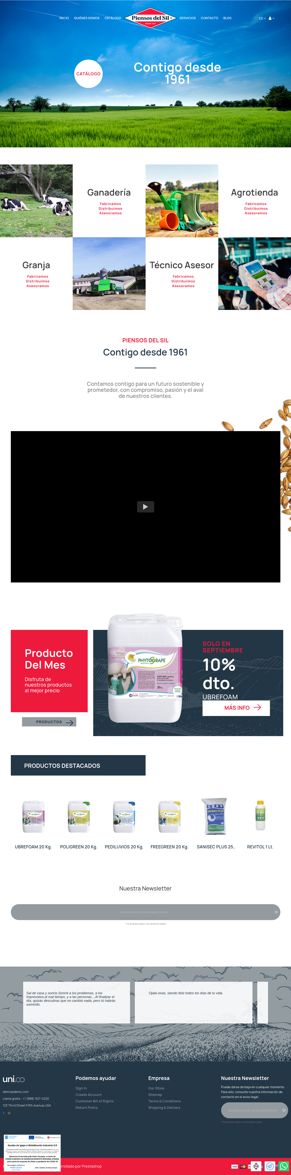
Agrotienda (254, 192)
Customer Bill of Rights (95, 1101)
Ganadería (109, 192)
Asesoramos (110, 218)
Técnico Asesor (182, 265)
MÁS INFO (237, 707)
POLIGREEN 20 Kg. (79, 847)
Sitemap (155, 1094)
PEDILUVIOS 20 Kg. (124, 847)
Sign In (81, 1088)
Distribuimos (110, 211)
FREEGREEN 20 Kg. (169, 847)
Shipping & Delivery (164, 1107)
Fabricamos (110, 204)
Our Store (156, 1088)
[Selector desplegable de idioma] (262, 18)
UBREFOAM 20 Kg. (33, 847)
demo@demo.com (16, 1092)
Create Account (89, 1094)
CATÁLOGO (88, 74)
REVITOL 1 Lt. (260, 847)
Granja (36, 265)
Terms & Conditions (164, 1101)
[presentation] (145, 936)
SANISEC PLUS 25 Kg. (215, 847)
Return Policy (87, 1107)
